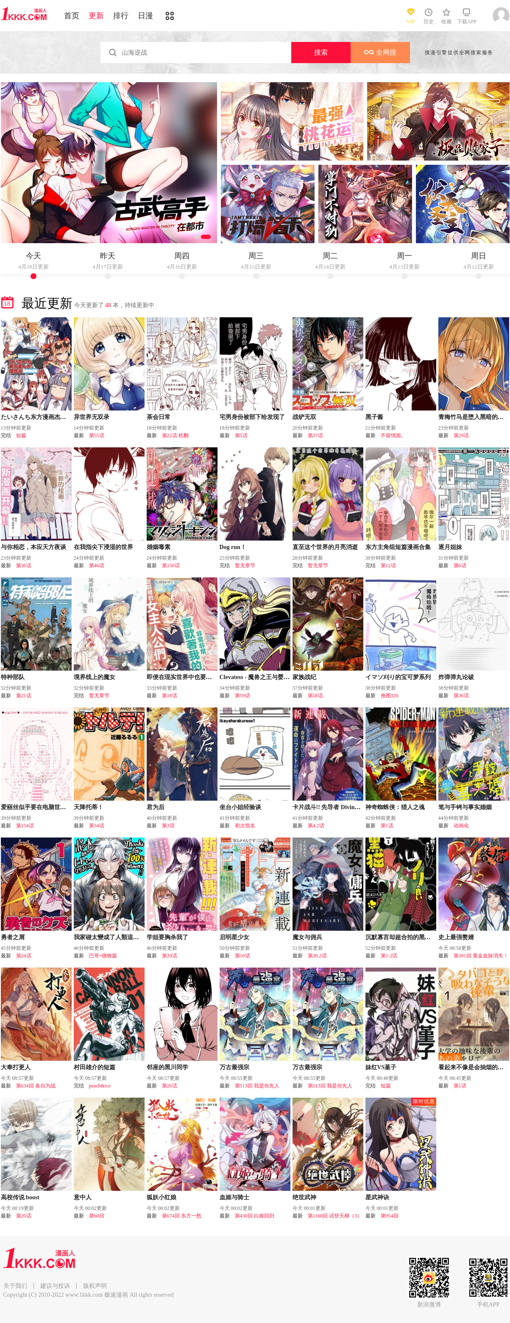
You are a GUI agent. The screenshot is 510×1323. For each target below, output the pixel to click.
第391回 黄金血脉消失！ (481, 956)
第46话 (96, 566)
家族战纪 (304, 677)
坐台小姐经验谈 (240, 807)
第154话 (25, 826)
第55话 (96, 435)
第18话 (169, 696)
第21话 (23, 696)
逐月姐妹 (450, 547)
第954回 (390, 1216)
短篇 (21, 435)
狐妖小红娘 (161, 1197)
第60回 (96, 1216)
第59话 (242, 696)
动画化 (461, 826)
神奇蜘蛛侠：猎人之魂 (395, 807)
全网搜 (380, 52)
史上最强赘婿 (456, 937)
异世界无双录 (91, 417)
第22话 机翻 (175, 435)
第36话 (23, 566)
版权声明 (95, 1286)
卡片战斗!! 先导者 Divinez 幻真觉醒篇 (342, 807)
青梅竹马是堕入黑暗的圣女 (474, 417)
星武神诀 (377, 1197)
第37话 (315, 435)
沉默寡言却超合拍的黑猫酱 (401, 937)
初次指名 (245, 826)
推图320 (390, 696)
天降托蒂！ (88, 807)
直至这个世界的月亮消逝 (325, 547)
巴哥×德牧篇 (103, 956)
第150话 (171, 566)
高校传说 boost (20, 1197)
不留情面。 (393, 435)
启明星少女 (234, 937)
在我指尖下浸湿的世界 (103, 547)
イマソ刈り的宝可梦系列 (398, 677)
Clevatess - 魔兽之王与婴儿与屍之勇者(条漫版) (280, 677)
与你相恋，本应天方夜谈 (33, 547)
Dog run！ (233, 547)
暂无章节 (245, 566)
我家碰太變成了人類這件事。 (112, 937)
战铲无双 (304, 417)
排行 (120, 15)
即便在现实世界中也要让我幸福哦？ (194, 677)
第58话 (315, 696)
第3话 (168, 826)
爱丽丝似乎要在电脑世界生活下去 (45, 807)
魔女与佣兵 (307, 937)
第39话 (169, 956)
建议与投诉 (55, 1286)
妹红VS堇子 (381, 1067)
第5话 (241, 435)
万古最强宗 (234, 1067)
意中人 (83, 1197)
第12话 (388, 566)
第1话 (387, 826)
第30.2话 (317, 956)
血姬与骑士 (234, 1197)
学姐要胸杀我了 (167, 937)
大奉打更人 (16, 1067)
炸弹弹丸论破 (456, 677)
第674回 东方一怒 (181, 1216)
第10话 (242, 956)
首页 (71, 15)
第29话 (461, 435)
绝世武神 (304, 1197)
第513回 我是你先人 (257, 1086)
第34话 (96, 826)
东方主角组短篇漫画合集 (398, 547)
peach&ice (100, 1086)
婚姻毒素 (158, 547)
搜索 (321, 52)
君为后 (155, 807)
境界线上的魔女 (94, 677)
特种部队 (13, 677)
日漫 (145, 15)
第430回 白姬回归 (254, 1216)
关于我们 (15, 1286)
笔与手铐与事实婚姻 (465, 807)
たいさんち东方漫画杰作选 (36, 417)
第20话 (23, 1216)
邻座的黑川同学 (167, 1067)
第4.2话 (316, 826)
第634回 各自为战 (36, 1086)
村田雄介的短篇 (94, 1067)
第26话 (169, 1086)
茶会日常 (158, 417)
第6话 (460, 566)
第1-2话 (389, 956)
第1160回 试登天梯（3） (335, 1216)
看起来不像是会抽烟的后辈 (474, 1067)
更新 (96, 15)
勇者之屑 (13, 937)
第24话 (23, 956)
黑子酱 (374, 417)
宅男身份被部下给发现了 (252, 417)
